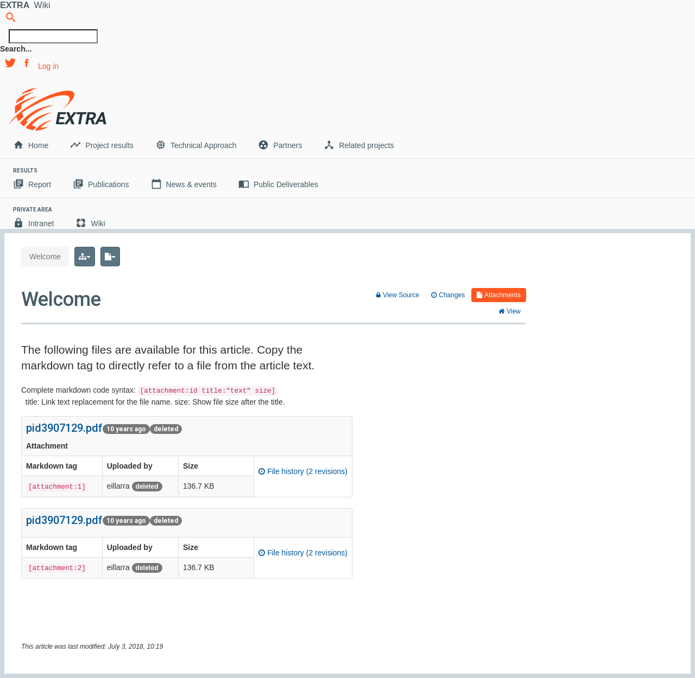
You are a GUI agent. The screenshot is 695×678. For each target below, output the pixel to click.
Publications (101, 183)
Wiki (90, 223)
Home (30, 144)
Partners (280, 144)
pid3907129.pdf (64, 427)
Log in (48, 66)
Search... (15, 48)
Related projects (359, 144)
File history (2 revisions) (303, 471)
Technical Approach (195, 144)
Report (32, 183)
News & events (184, 183)
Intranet (33, 223)
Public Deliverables (278, 183)
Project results (102, 144)
